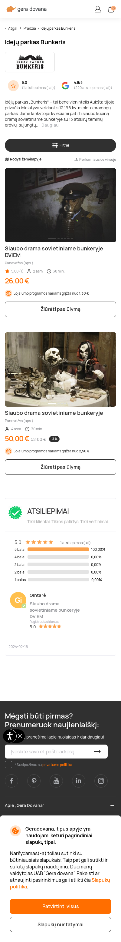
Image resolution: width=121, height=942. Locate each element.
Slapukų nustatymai (60, 924)
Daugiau (50, 125)
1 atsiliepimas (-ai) (38, 87)
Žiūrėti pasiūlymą (60, 309)
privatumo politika (57, 764)
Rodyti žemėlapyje (23, 159)
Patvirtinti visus (60, 906)
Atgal (12, 28)
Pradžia (30, 28)
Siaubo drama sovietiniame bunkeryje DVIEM (55, 610)
